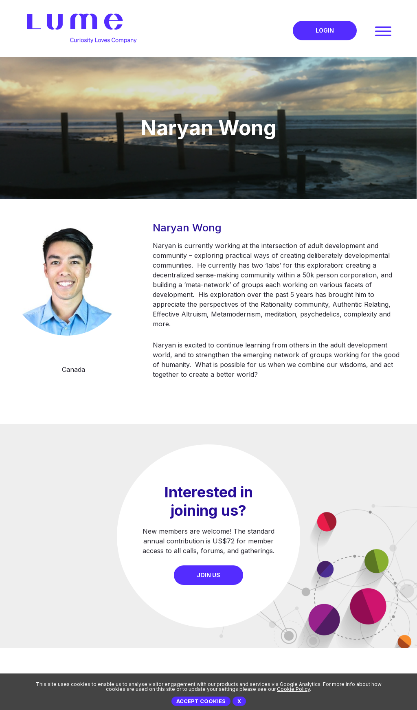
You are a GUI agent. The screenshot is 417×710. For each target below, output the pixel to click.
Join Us (208, 575)
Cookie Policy (293, 689)
